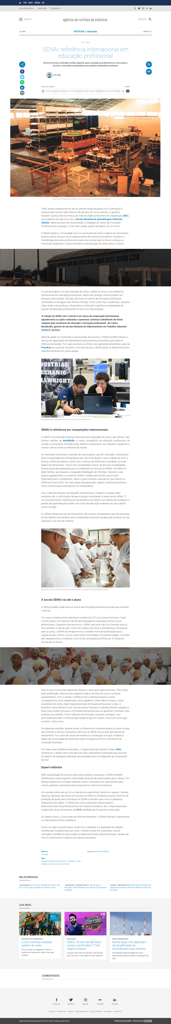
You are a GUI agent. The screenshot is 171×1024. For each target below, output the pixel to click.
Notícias (52, 1011)
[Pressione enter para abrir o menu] (21, 19)
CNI (25, 3)
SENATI (46, 330)
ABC (125, 215)
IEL (43, 3)
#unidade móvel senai (48, 864)
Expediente (55, 8)
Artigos (70, 1011)
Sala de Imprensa (26, 8)
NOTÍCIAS (79, 31)
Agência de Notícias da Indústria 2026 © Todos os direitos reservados (44, 1021)
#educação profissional (48, 861)
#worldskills (71, 861)
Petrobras (46, 347)
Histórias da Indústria (32, 939)
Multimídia (42, 8)
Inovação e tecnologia (76, 885)
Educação (92, 31)
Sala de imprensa (96, 1011)
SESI (30, 3)
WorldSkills (69, 440)
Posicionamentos (120, 939)
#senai (79, 861)
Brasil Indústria (119, 885)
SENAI (37, 3)
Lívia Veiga (57, 75)
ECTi (79, 809)
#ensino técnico (61, 861)
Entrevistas (61, 1011)
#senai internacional (63, 864)
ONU (118, 749)
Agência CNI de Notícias (99, 851)
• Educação (44, 854)
